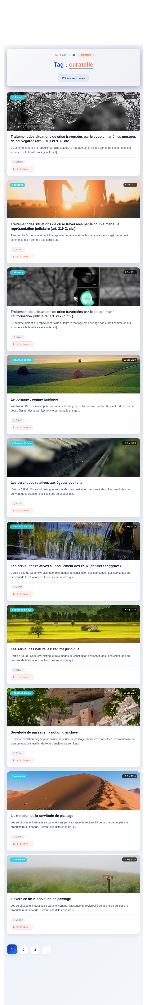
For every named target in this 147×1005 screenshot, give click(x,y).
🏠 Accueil (60, 54)
